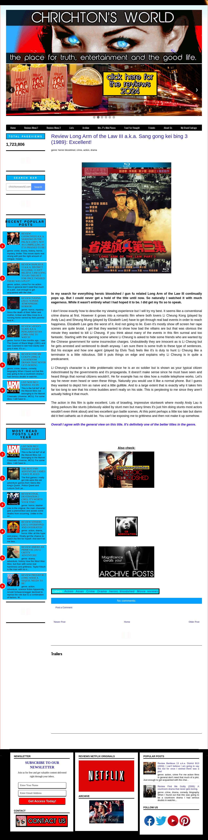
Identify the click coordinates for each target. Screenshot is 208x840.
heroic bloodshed (122, 591)
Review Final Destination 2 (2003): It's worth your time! (32, 497)
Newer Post (59, 622)
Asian (80, 591)
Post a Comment (63, 607)
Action (68, 591)
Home (127, 622)
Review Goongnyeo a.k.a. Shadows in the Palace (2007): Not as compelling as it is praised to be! (33, 240)
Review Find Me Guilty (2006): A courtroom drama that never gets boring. (33, 359)
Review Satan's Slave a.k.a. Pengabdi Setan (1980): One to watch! (31, 332)
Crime (90, 591)
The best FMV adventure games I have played (33, 471)
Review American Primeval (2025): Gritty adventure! (32, 551)
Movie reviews (147, 591)
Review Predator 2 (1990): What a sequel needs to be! (33, 579)
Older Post (194, 622)
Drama (102, 591)
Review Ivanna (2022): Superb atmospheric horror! (31, 302)
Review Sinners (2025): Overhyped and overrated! (32, 525)
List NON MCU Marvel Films (30, 383)
